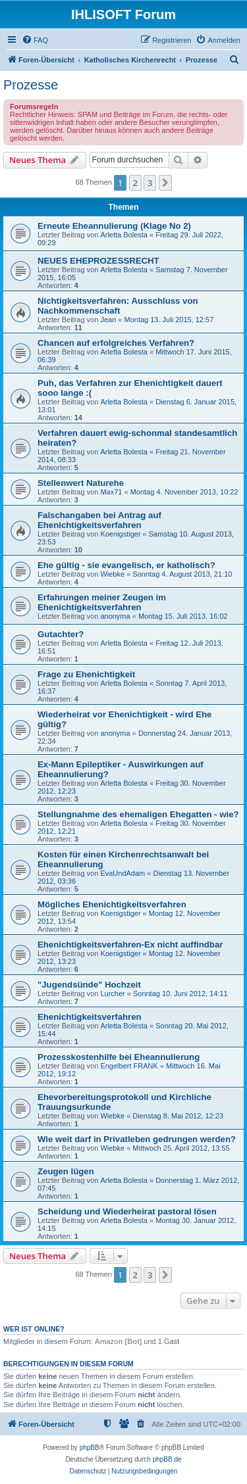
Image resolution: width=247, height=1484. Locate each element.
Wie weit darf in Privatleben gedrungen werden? (137, 1139)
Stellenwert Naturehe (81, 483)
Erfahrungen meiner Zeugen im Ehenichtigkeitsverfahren (102, 602)
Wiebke (112, 574)
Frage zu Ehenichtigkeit (86, 674)
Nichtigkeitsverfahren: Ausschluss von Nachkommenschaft (118, 306)
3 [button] (150, 183)
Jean (108, 319)
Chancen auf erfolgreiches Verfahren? (116, 343)
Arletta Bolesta (124, 235)
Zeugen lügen (66, 1171)
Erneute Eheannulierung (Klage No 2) (114, 226)
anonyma (115, 616)
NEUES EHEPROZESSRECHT (98, 261)
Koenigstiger (120, 534)
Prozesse (30, 85)
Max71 (111, 492)
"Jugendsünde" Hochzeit (89, 985)
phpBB (89, 1447)
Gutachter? (61, 634)
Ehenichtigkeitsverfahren (90, 1017)
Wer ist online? (34, 1329)
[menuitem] (35, 40)
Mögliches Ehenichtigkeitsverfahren (112, 904)
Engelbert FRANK (128, 1066)
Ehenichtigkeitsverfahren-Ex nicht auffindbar (130, 944)
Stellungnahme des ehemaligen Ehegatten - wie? (138, 814)
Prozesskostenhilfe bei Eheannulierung (119, 1057)
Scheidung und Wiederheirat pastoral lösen (127, 1211)
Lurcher (112, 993)
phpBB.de (167, 1459)
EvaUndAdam (122, 873)
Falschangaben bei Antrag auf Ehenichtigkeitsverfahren (99, 520)
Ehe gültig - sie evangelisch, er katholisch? (126, 565)
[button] (165, 183)
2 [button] (135, 183)
